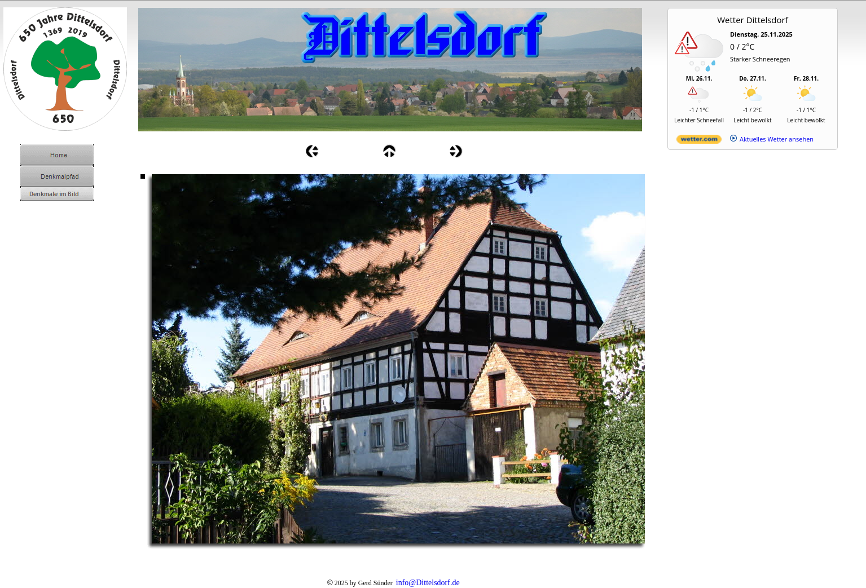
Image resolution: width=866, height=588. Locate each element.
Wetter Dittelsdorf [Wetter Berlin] (752, 19)
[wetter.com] (699, 141)
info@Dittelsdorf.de (428, 582)
